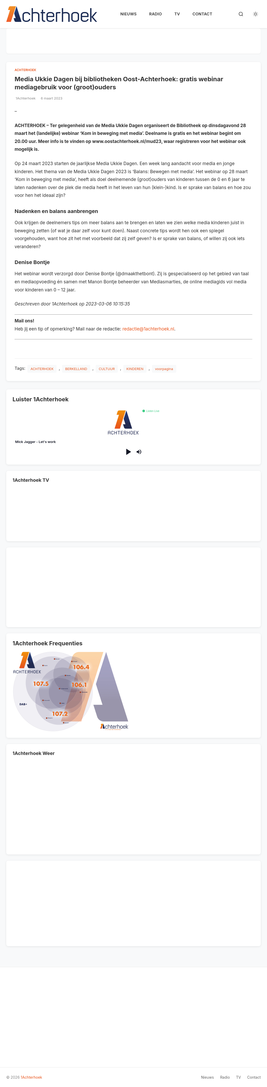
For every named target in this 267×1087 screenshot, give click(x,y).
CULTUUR (107, 369)
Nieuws (128, 13)
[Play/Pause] (128, 451)
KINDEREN (134, 369)
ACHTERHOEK (25, 70)
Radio (155, 13)
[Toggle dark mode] (255, 14)
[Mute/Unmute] (139, 452)
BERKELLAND (76, 369)
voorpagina (164, 369)
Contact (202, 13)
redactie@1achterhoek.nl (148, 329)
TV (177, 13)
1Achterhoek (31, 1077)
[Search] (241, 14)
